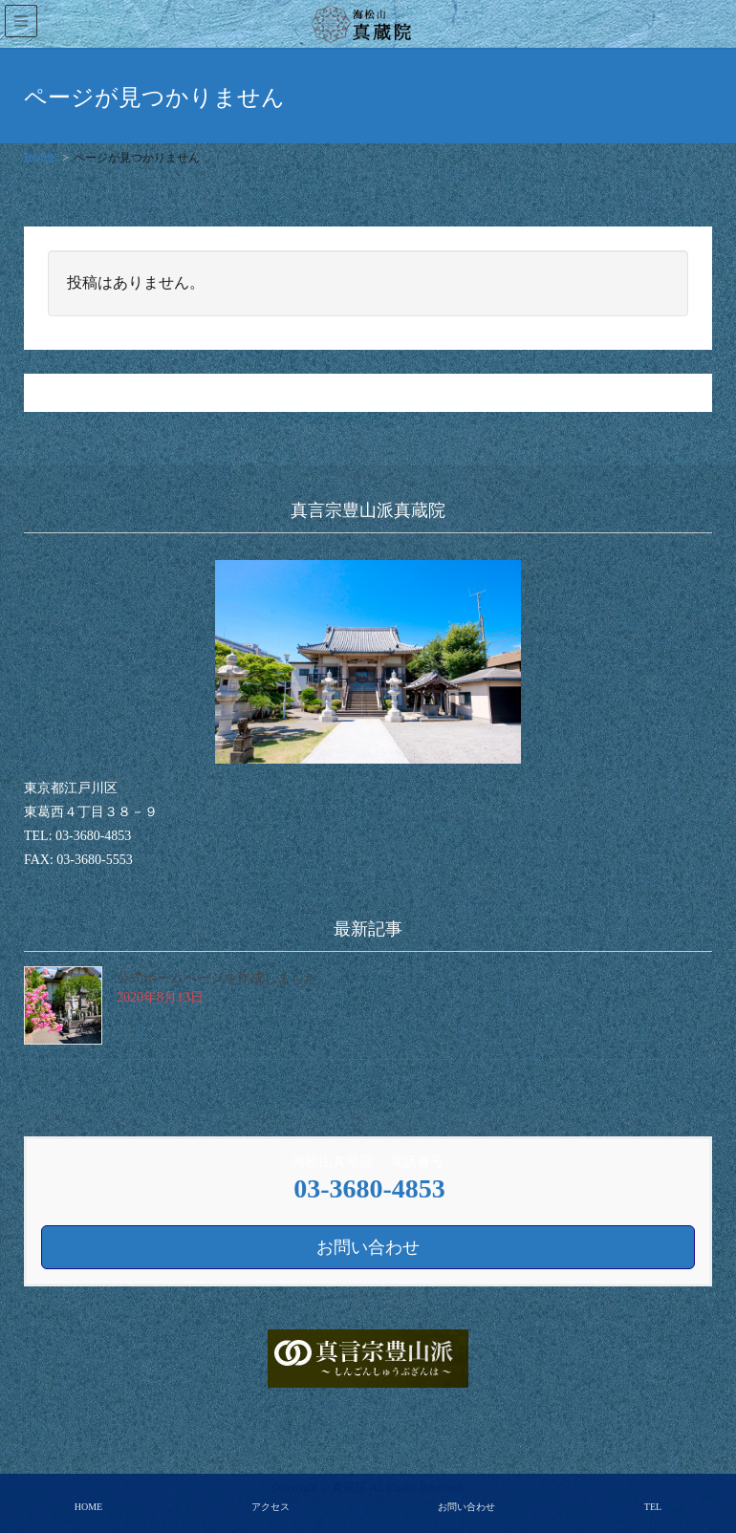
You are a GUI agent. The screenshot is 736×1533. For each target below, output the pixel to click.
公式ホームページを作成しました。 (224, 978)
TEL (652, 1506)
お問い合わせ (466, 1506)
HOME (88, 1506)
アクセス (270, 1506)
